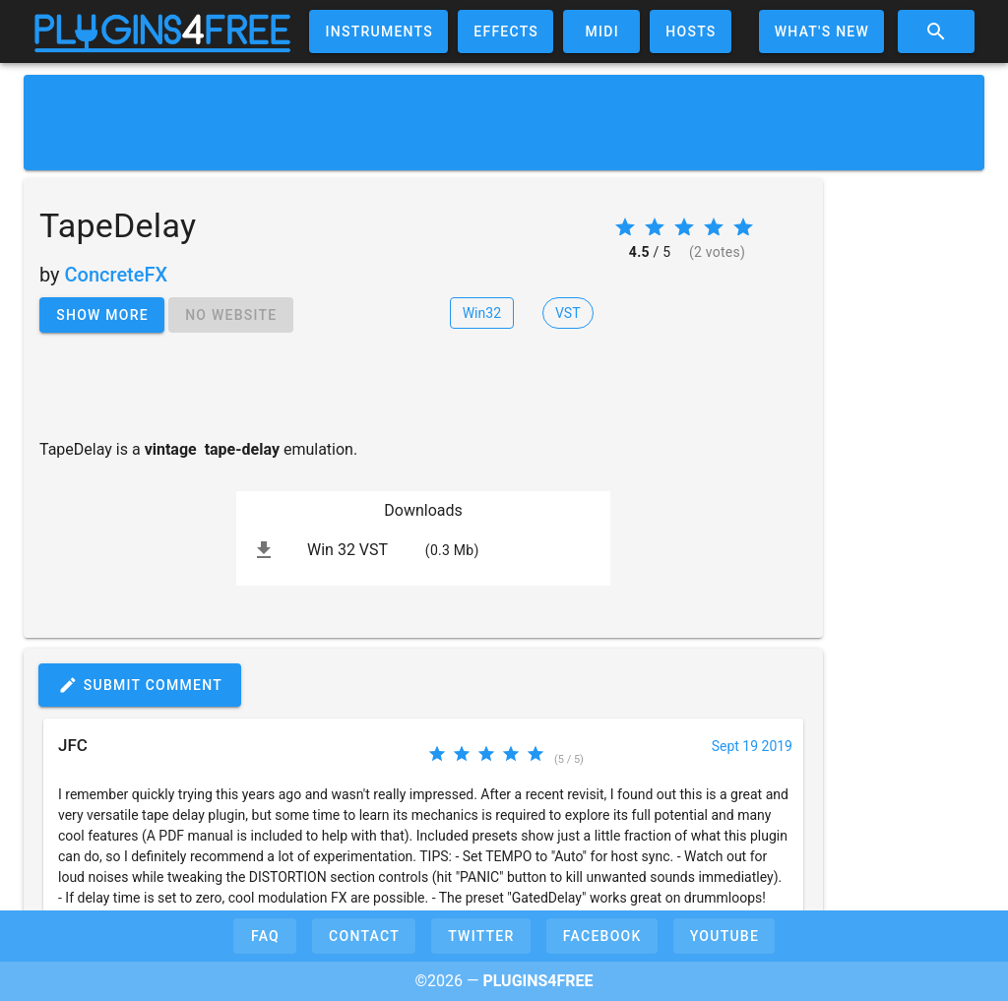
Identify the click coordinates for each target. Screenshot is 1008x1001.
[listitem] (423, 550)
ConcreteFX (116, 274)
